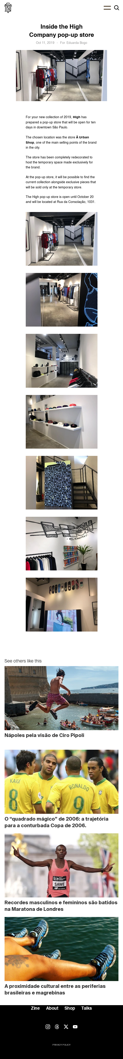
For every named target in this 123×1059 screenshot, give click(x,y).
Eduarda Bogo (77, 43)
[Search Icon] (116, 7)
